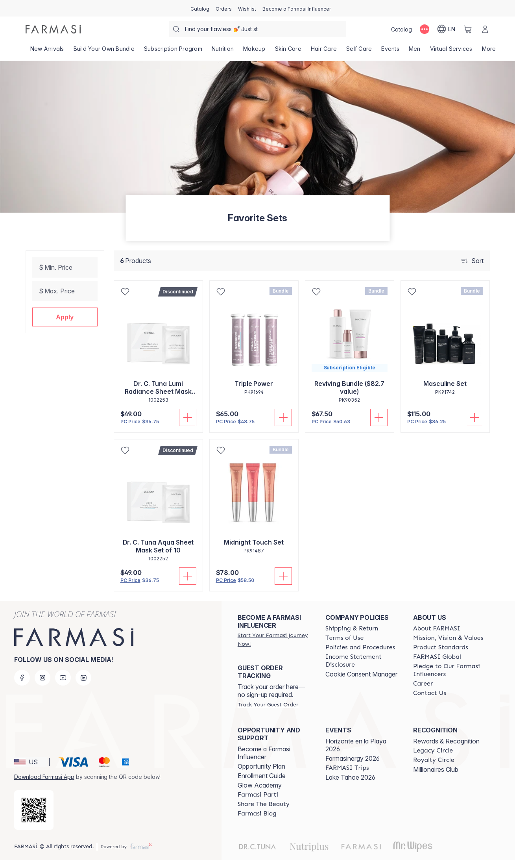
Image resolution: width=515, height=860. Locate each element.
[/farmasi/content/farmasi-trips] (347, 768)
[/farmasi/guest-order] (268, 704)
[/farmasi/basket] (468, 29)
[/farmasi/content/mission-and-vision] (448, 638)
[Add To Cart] (187, 417)
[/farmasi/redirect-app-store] (34, 810)
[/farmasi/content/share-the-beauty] (264, 804)
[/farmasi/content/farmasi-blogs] (257, 813)
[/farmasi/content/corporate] (437, 657)
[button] (65, 317)
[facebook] (22, 678)
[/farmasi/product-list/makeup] (254, 51)
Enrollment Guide (262, 776)
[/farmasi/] (53, 29)
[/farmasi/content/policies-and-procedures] (360, 647)
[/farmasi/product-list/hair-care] (323, 51)
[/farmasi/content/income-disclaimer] (362, 661)
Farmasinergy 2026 (352, 758)
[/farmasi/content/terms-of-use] (344, 638)
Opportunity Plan (261, 766)
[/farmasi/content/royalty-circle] (433, 760)
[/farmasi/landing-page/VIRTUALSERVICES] (451, 51)
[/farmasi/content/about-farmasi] (436, 628)
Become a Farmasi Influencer (264, 753)
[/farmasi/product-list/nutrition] (222, 51)
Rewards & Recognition (446, 741)
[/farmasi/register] (223, 8)
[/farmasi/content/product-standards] (440, 647)
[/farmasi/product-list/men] (414, 51)
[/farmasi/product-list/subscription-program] (173, 51)
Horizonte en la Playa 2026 (355, 745)
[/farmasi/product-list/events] (390, 51)
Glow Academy (260, 785)
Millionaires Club (435, 769)
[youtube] (63, 678)
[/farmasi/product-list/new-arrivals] (47, 51)
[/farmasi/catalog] (199, 8)
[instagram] (42, 678)
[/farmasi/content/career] (423, 684)
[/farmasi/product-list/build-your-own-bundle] (104, 51)
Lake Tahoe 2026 (350, 777)
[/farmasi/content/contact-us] (429, 693)
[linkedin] (83, 678)
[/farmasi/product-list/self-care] (359, 51)
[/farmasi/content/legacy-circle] (433, 750)
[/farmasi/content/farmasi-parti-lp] (258, 795)
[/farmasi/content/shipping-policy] (351, 628)
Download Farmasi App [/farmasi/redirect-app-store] (44, 776)
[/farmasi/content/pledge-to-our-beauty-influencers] (450, 670)
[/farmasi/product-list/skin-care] (288, 51)
